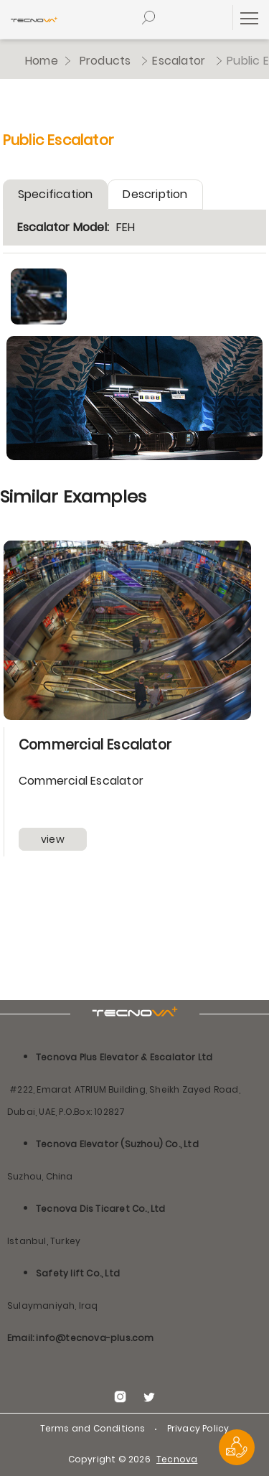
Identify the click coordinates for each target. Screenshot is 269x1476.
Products (105, 60)
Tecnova (176, 1459)
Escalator (178, 60)
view (53, 839)
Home (41, 60)
